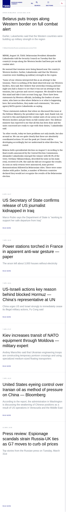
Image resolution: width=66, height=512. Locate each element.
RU (32, 3)
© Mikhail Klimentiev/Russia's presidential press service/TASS (20, 48)
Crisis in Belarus (9, 12)
